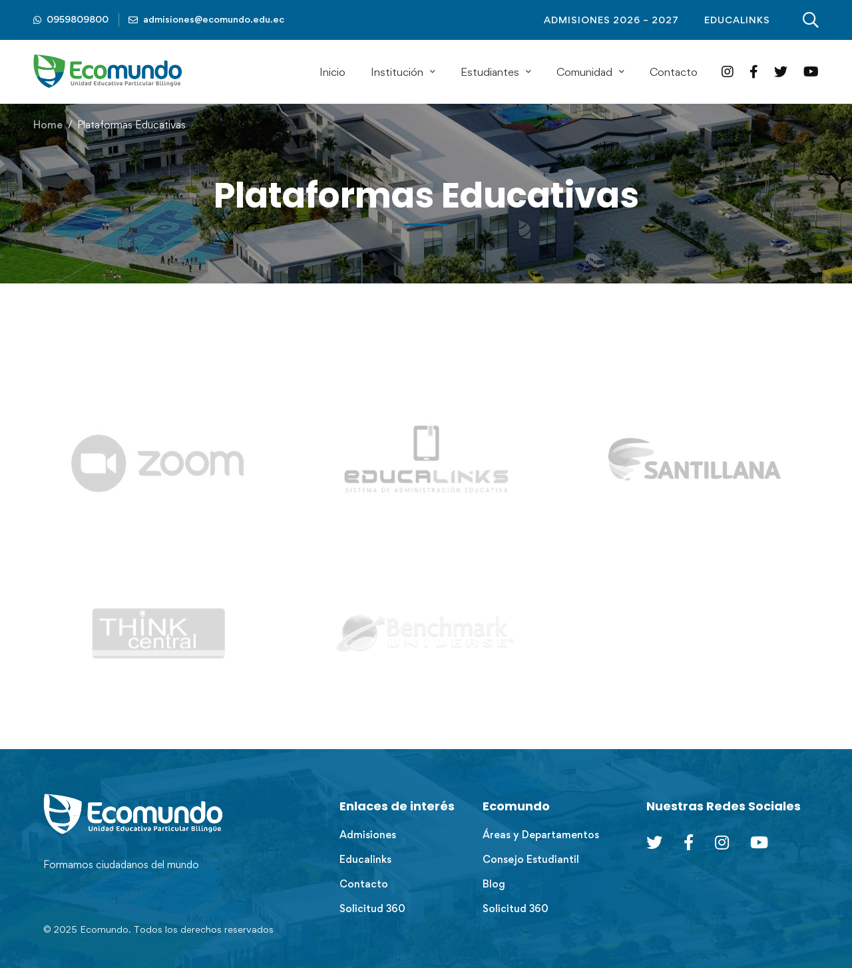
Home (48, 124)
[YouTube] (811, 71)
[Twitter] (780, 71)
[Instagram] (727, 71)
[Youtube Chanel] (759, 842)
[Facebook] (754, 71)
